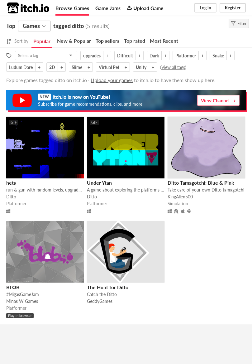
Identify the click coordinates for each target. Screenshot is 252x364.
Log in (205, 7)
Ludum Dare (21, 67)
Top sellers (107, 41)
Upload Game (145, 8)
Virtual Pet (109, 67)
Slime (77, 67)
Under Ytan (99, 183)
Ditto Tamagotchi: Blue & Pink (201, 183)
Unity (141, 67)
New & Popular (74, 41)
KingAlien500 (180, 196)
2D (52, 67)
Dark (154, 55)
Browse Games (72, 8)
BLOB (13, 287)
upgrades (92, 55)
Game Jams (108, 8)
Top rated (134, 41)
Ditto (11, 196)
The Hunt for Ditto (107, 287)
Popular (41, 41)
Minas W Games (22, 301)
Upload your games (112, 80)
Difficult (125, 55)
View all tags (173, 67)
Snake (218, 55)
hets (11, 183)
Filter (239, 23)
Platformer (185, 55)
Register (232, 7)
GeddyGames (99, 301)
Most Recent (164, 41)
